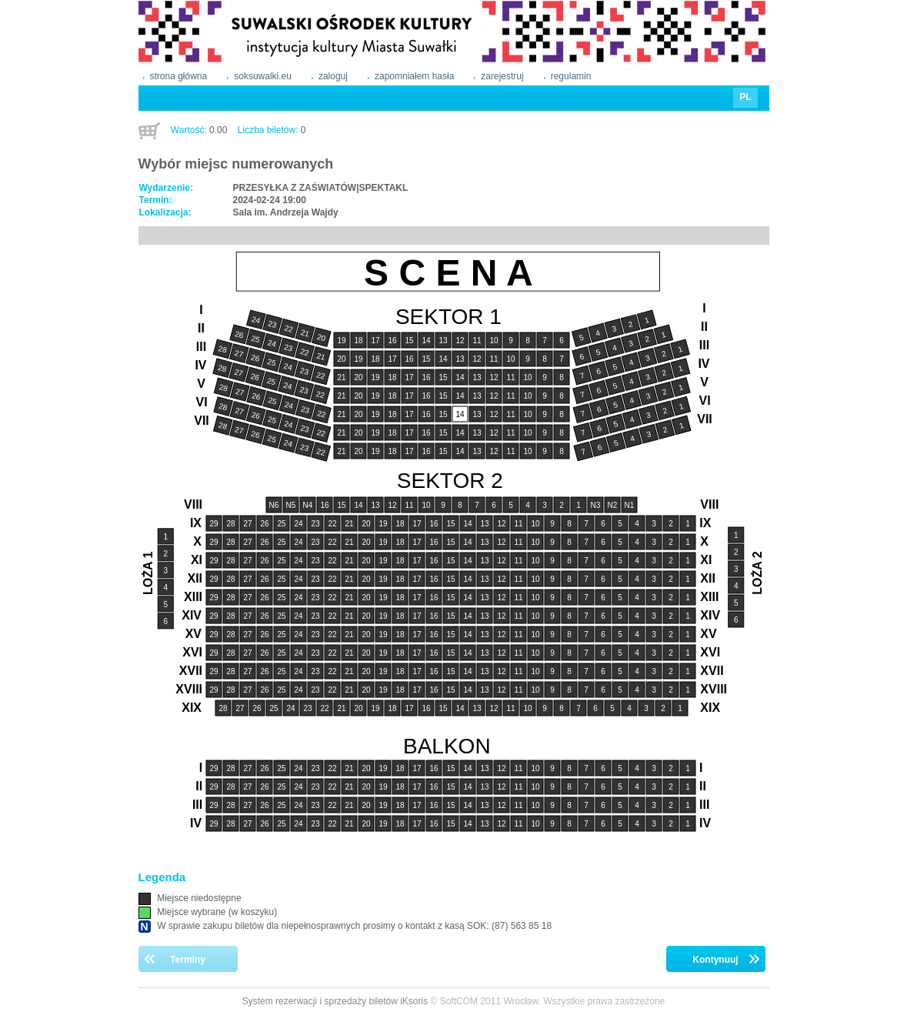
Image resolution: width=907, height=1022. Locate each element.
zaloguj (333, 76)
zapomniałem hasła (414, 76)
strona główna (179, 76)
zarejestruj (502, 76)
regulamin (571, 76)
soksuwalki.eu (263, 76)
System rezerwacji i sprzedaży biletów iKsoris (335, 1001)
